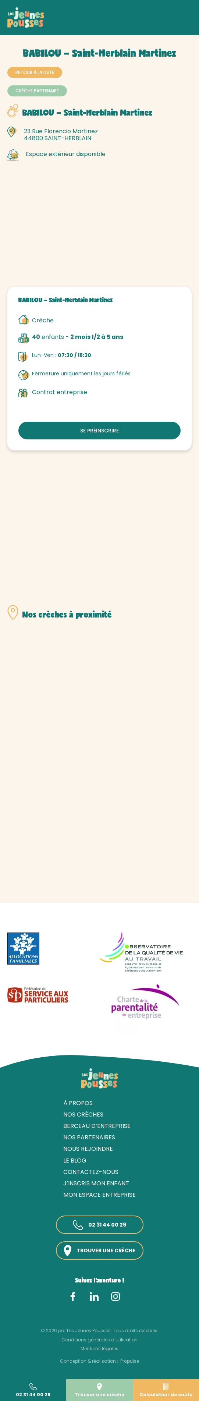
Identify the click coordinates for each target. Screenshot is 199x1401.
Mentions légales (99, 1348)
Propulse (129, 1361)
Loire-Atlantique (89, 25)
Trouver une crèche (99, 1250)
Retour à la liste (34, 72)
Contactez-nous (90, 1171)
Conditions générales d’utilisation (99, 1340)
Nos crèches (47, 25)
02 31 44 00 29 (99, 1225)
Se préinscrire (99, 430)
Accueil (16, 25)
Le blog (74, 1160)
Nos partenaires (89, 1137)
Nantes (125, 25)
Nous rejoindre (88, 1148)
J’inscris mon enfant (96, 1183)
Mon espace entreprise (99, 1194)
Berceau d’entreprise (97, 1125)
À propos (78, 1103)
